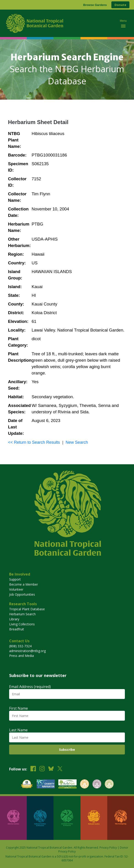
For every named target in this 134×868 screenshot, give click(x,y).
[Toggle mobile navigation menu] (123, 23)
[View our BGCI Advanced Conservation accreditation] (109, 784)
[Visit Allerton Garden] (13, 818)
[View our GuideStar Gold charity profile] (26, 784)
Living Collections (22, 624)
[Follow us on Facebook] (33, 769)
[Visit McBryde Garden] (93, 818)
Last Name (18, 730)
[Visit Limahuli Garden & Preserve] (67, 818)
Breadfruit (16, 629)
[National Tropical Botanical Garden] (59, 23)
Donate (120, 5)
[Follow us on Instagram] (42, 769)
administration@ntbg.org (27, 651)
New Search (77, 442)
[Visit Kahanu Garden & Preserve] (40, 818)
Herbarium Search (22, 614)
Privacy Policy (108, 847)
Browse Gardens (95, 5)
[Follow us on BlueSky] (51, 769)
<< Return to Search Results (34, 442)
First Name (18, 708)
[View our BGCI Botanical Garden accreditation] (84, 784)
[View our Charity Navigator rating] (46, 784)
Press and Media (21, 655)
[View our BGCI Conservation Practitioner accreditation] (96, 784)
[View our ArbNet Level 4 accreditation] (67, 784)
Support (15, 579)
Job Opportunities (22, 594)
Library (14, 619)
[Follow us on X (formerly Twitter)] (60, 769)
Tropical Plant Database (27, 609)
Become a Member (23, 584)
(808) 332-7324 (20, 646)
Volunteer (16, 589)
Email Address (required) (30, 686)
